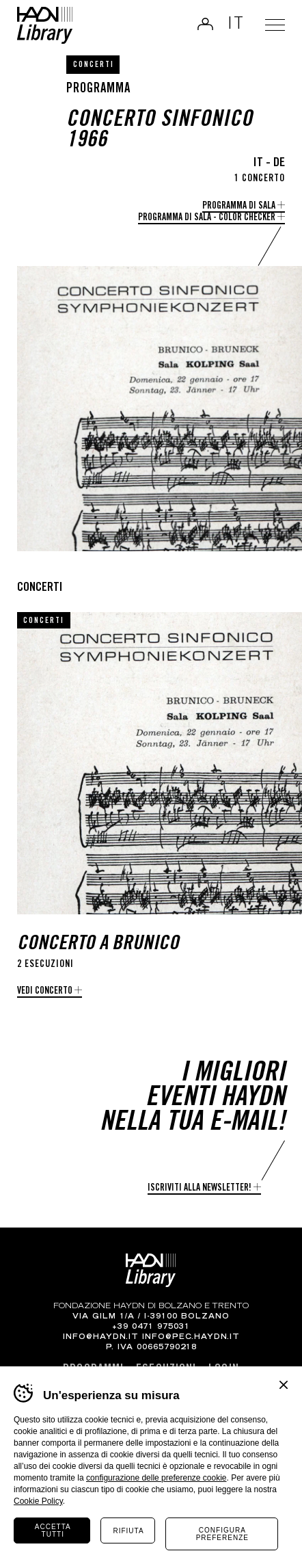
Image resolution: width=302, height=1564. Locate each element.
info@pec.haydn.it (191, 1337)
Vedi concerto (44, 991)
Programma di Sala (238, 206)
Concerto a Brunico (98, 945)
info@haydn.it (101, 1337)
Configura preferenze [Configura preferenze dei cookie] (222, 1533)
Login (203, 24)
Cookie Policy (38, 1501)
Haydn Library (44, 25)
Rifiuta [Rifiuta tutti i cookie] (128, 1531)
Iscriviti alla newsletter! (199, 1188)
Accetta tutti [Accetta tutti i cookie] (53, 1530)
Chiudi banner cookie (283, 1385)
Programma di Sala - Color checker (206, 218)
